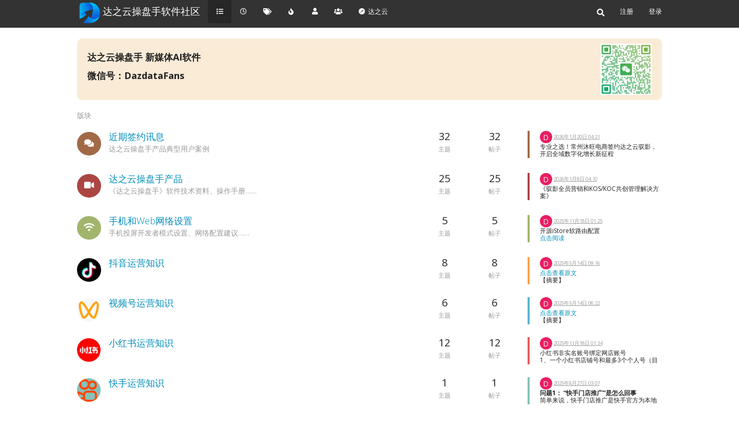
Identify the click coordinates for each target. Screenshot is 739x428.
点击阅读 (552, 238)
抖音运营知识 (136, 263)
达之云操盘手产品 (146, 178)
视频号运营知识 (141, 303)
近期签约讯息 (136, 136)
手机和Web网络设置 (150, 221)
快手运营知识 (136, 383)
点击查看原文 (558, 272)
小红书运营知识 (141, 343)
